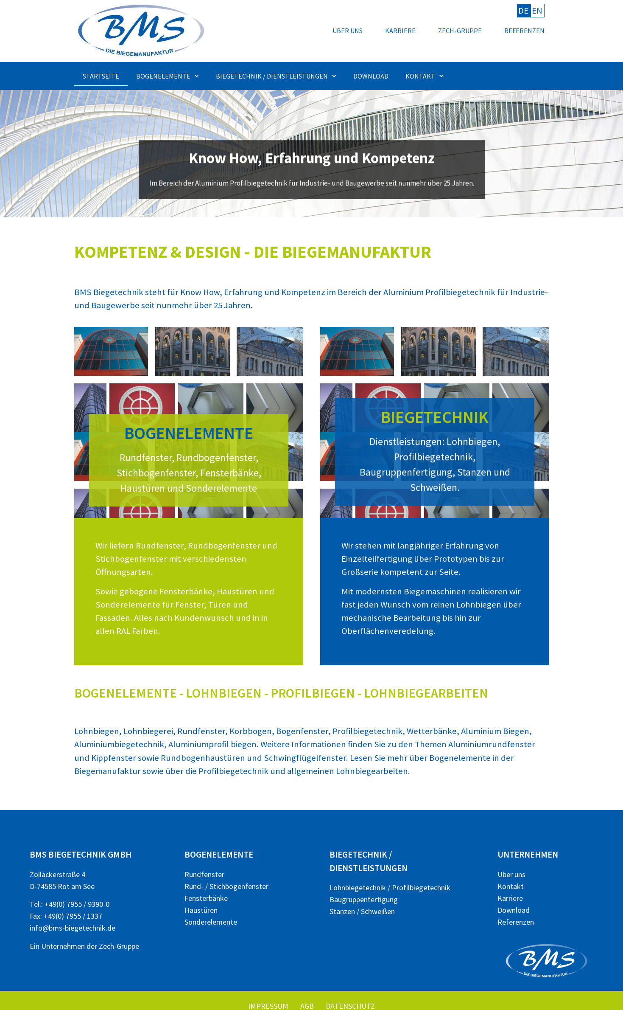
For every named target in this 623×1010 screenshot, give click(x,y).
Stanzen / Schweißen (362, 911)
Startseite (101, 76)
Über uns (347, 30)
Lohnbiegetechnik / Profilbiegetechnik (390, 887)
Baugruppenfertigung (364, 899)
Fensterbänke (206, 898)
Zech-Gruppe (460, 30)
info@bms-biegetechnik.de (72, 928)
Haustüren (201, 910)
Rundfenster (204, 874)
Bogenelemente (167, 75)
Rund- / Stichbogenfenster (226, 886)
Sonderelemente (210, 922)
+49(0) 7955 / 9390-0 (77, 904)
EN (537, 10)
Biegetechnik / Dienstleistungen (276, 75)
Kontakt (424, 75)
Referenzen (524, 30)
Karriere (400, 30)
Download (370, 76)
